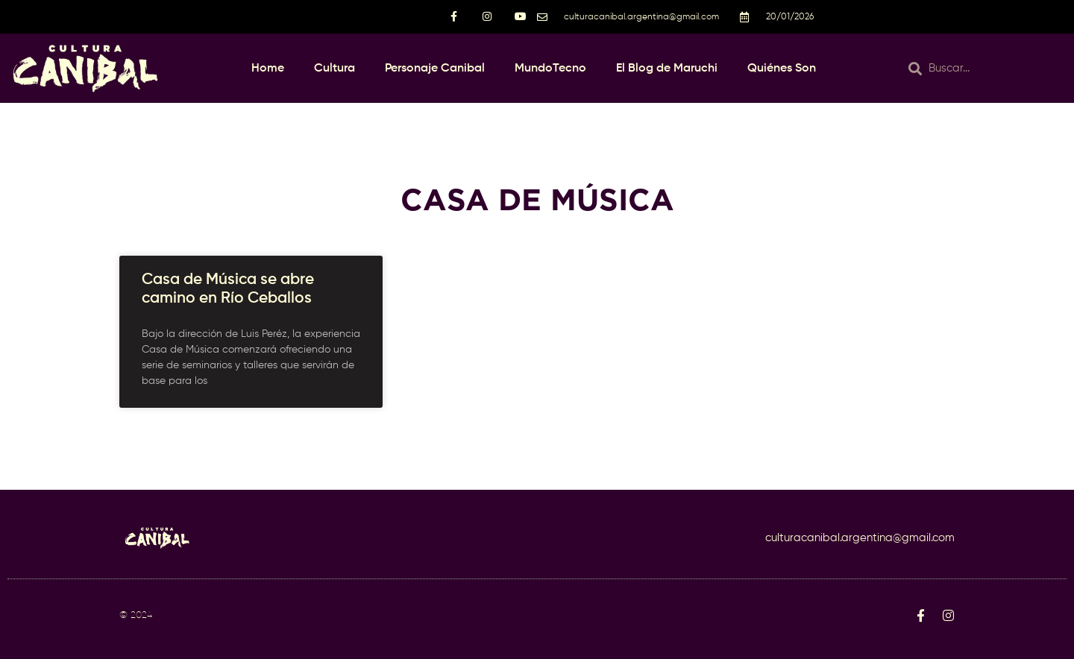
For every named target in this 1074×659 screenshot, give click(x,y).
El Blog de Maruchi (666, 69)
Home (267, 69)
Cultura (334, 69)
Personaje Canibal (435, 69)
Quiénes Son (781, 69)
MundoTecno (550, 69)
